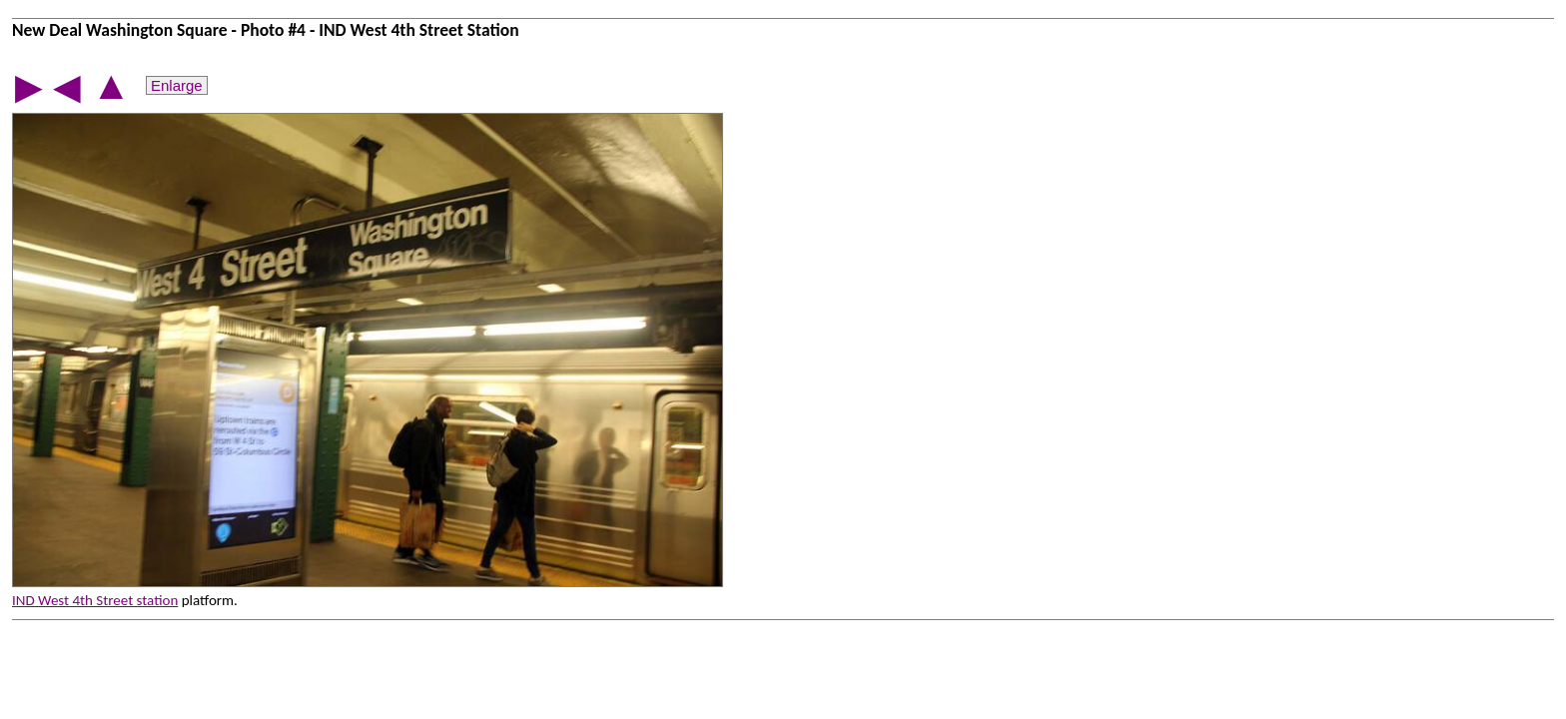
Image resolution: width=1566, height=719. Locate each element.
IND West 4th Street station (95, 600)
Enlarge (177, 85)
